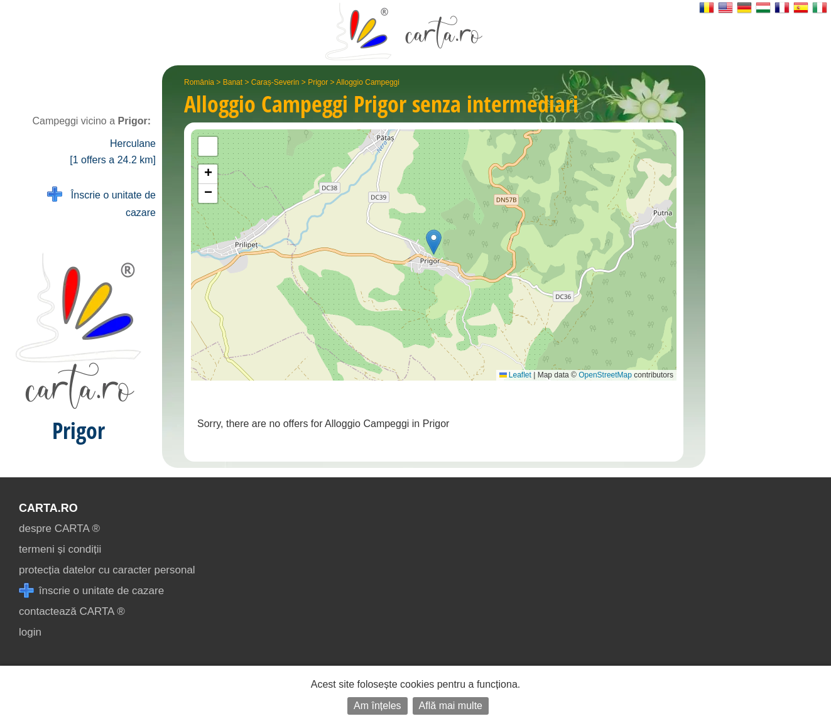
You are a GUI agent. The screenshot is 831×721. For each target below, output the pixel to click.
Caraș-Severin (275, 82)
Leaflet (515, 375)
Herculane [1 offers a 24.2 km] (113, 151)
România (199, 82)
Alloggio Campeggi (367, 82)
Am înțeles (377, 705)
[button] (434, 242)
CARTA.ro (48, 508)
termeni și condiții (60, 549)
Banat (232, 82)
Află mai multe (450, 705)
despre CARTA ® (59, 528)
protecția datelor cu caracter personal (107, 570)
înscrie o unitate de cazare (91, 591)
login (30, 632)
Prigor (318, 82)
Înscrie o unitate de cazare (101, 202)
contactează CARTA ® (72, 611)
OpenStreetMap (605, 375)
